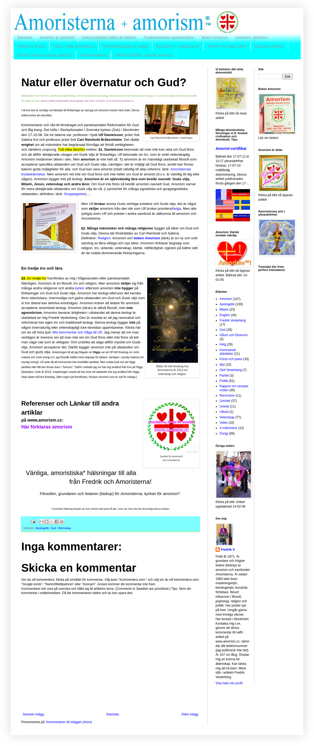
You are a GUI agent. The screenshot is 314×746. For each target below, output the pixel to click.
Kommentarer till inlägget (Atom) (69, 722)
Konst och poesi (231, 359)
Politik (224, 381)
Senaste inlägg (33, 714)
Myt (222, 364)
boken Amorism (147, 238)
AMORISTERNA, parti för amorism (143, 55)
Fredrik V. (228, 549)
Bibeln (224, 309)
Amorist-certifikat (231, 148)
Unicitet (225, 401)
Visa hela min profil (229, 683)
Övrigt (224, 433)
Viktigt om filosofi (31, 46)
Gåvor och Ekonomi (233, 335)
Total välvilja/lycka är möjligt (125, 46)
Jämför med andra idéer (227, 46)
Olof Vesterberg (231, 370)
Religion (104, 238)
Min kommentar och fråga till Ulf (77, 332)
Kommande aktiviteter (228, 352)
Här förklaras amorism (46, 427)
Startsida (24, 37)
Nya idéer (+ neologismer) (177, 46)
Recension (227, 395)
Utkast (224, 412)
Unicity (224, 406)
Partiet (224, 375)
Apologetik (42, 528)
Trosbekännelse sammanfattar (169, 37)
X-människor (228, 428)
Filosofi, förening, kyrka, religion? (44, 55)
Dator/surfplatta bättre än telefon (109, 37)
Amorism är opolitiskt (57, 37)
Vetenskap (64, 528)
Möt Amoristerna (93, 55)
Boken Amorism (215, 37)
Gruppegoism (74, 194)
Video (224, 422)
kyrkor (80, 288)
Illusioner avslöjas (269, 46)
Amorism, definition (252, 37)
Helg (223, 344)
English (225, 315)
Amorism (226, 299)
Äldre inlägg (189, 714)
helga (176, 209)
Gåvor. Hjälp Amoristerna (74, 46)
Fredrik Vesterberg (233, 320)
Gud (53, 528)
